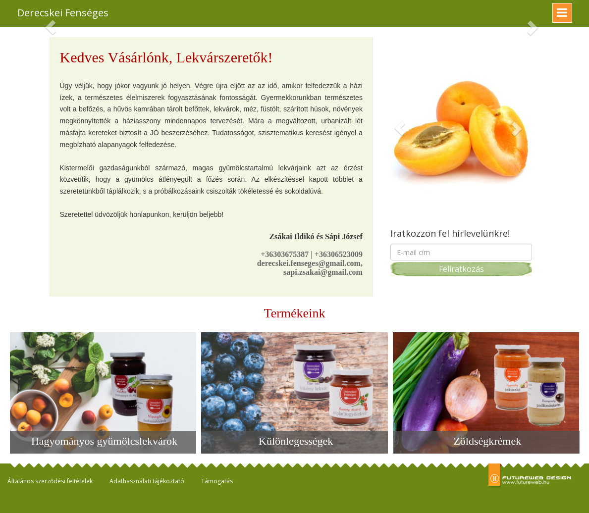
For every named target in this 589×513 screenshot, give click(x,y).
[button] (399, 128)
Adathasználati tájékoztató (146, 481)
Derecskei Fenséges (62, 12)
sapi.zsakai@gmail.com (323, 272)
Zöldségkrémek (487, 441)
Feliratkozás (461, 268)
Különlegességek (296, 441)
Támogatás (217, 481)
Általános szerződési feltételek (50, 481)
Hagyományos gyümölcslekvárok (104, 441)
